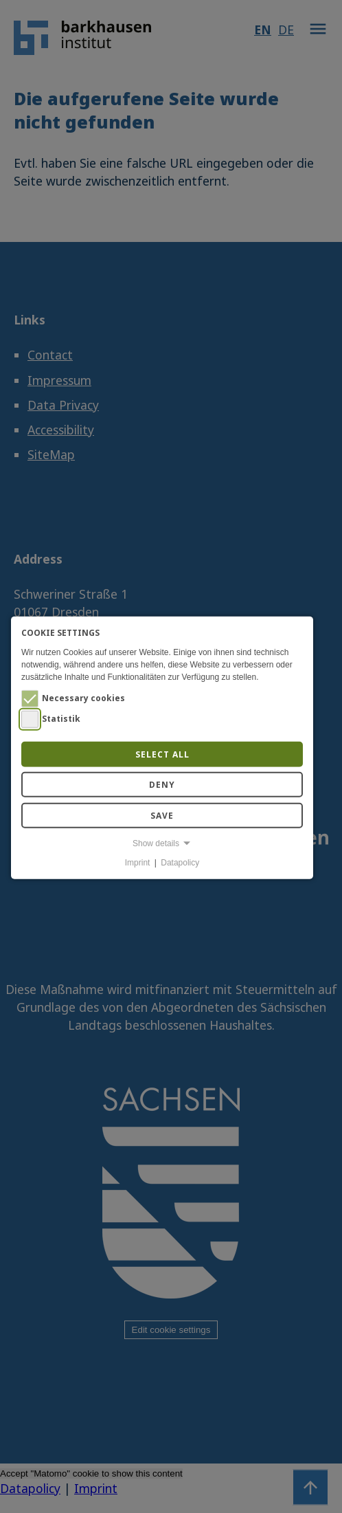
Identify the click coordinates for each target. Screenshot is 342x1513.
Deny (162, 785)
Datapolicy (180, 863)
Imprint (137, 863)
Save (162, 815)
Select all (162, 754)
